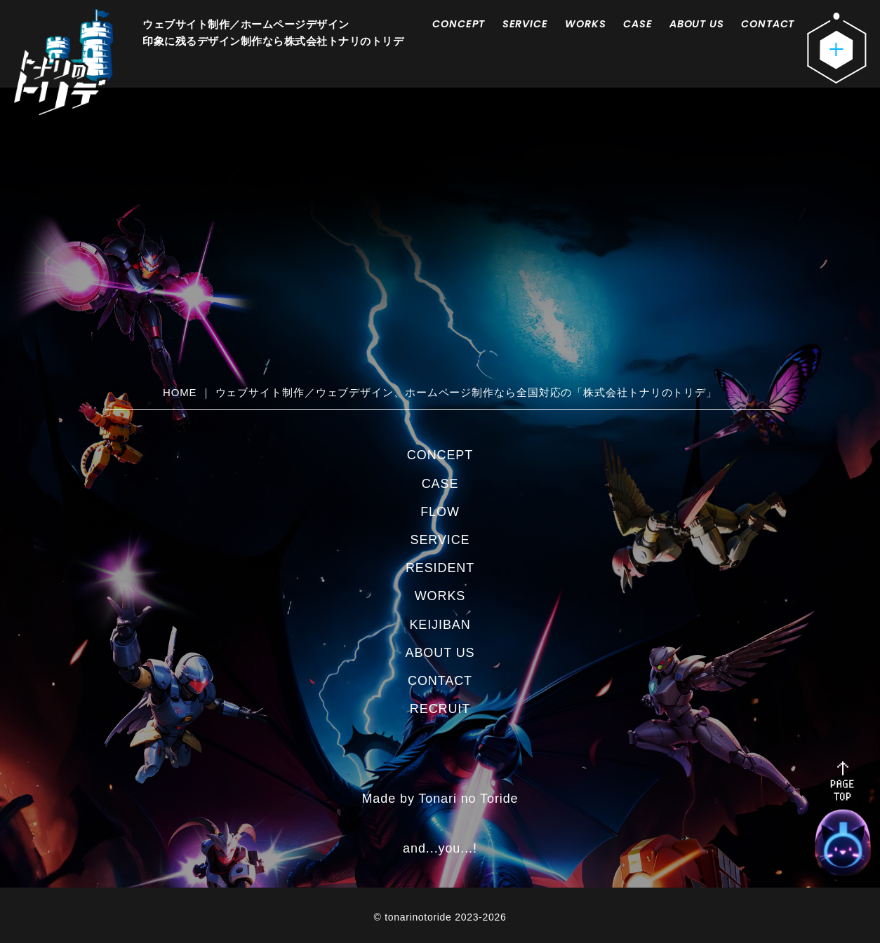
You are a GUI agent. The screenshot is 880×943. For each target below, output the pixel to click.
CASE (637, 24)
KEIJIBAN (439, 625)
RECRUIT (440, 709)
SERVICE (525, 24)
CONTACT (767, 24)
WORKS (585, 24)
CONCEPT (458, 24)
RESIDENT (440, 568)
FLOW (440, 512)
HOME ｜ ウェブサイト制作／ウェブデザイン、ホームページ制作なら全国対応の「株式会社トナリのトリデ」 (440, 392)
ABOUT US (696, 24)
